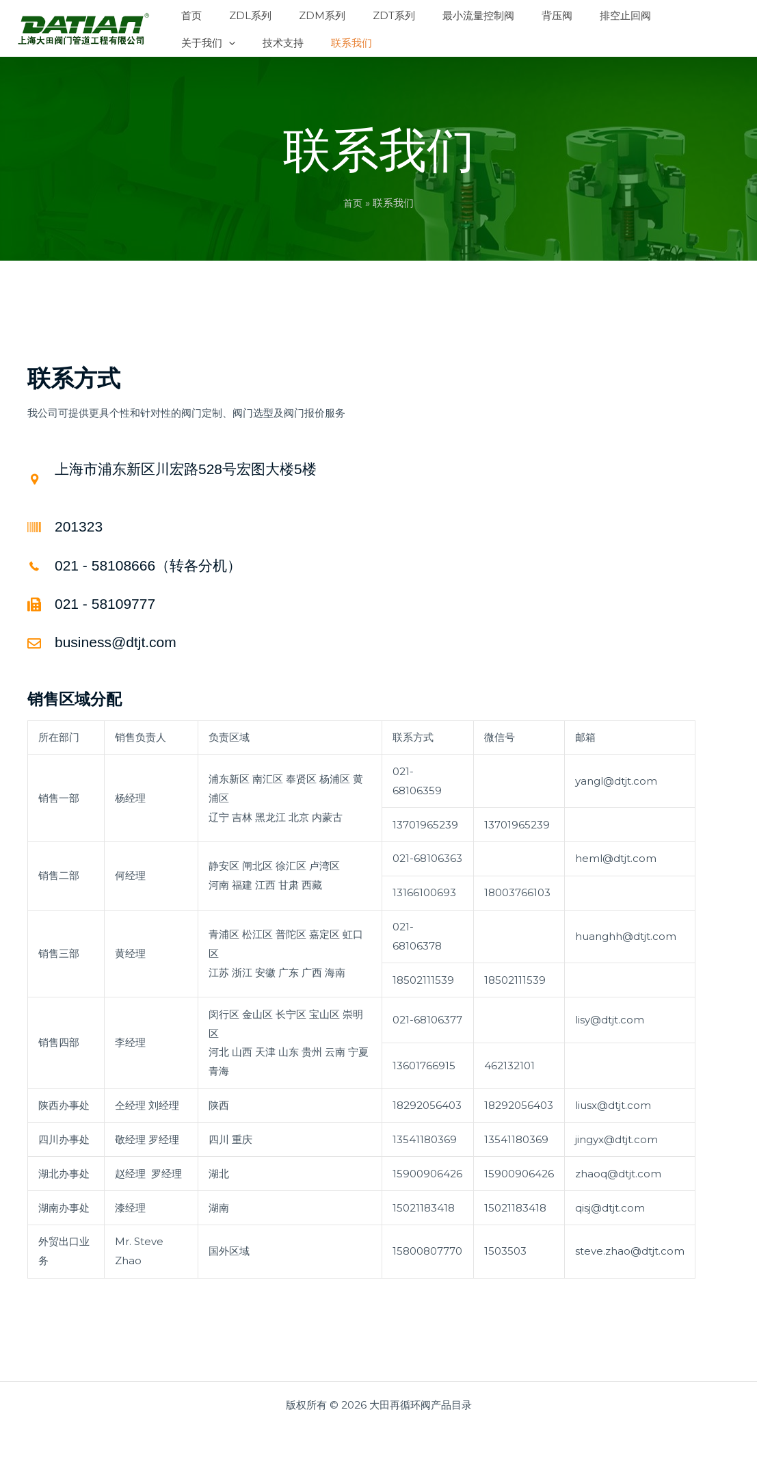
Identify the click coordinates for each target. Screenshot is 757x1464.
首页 (353, 202)
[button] (603, 13)
